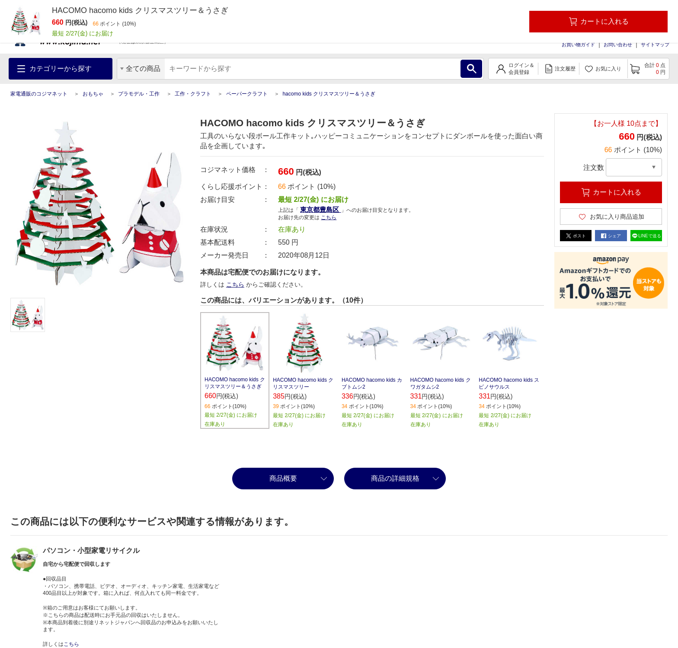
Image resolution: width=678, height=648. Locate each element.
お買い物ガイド (578, 44)
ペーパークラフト (247, 94)
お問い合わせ (618, 44)
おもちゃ (93, 94)
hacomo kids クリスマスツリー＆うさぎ (328, 94)
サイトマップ (655, 44)
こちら (328, 217)
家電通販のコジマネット (38, 94)
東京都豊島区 (320, 209)
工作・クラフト (193, 94)
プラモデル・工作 (139, 94)
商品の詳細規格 (395, 478)
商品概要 (283, 478)
